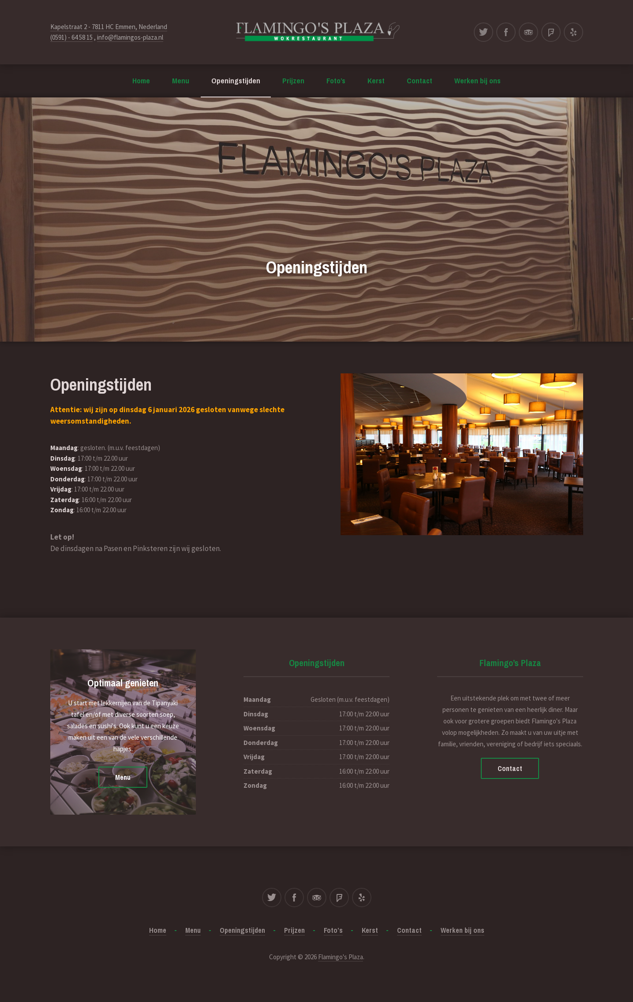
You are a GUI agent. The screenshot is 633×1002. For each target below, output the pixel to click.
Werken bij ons (477, 80)
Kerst (376, 80)
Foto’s (335, 80)
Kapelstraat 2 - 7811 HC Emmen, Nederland (108, 26)
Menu (180, 80)
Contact (419, 80)
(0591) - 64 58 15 (71, 37)
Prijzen (293, 80)
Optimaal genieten (122, 682)
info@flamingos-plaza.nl (130, 37)
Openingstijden (235, 80)
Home (141, 80)
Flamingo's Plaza (340, 957)
